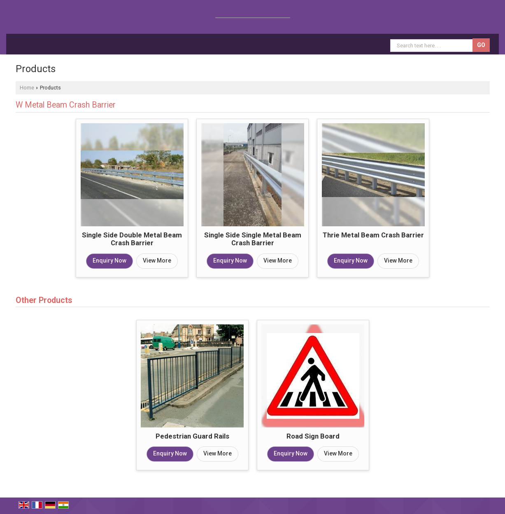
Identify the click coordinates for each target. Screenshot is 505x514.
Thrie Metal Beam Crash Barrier (373, 235)
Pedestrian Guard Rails (192, 436)
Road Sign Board (313, 436)
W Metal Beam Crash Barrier (66, 105)
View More (157, 260)
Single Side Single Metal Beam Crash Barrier (252, 239)
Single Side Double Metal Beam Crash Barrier (132, 239)
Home (27, 87)
